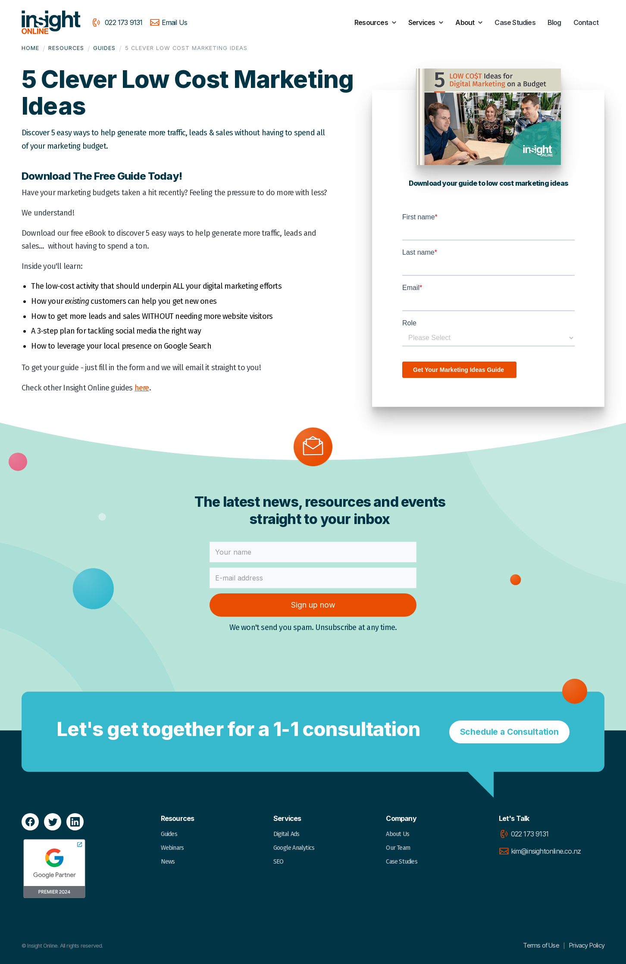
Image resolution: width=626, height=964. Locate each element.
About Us (397, 834)
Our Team (398, 848)
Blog (554, 22)
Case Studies (515, 22)
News (168, 861)
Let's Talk (514, 818)
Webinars (172, 848)
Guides (104, 48)
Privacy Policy (586, 945)
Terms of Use (543, 945)
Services (287, 818)
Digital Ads (286, 834)
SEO (278, 861)
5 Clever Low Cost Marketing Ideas (186, 48)
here (142, 388)
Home (30, 48)
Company (401, 818)
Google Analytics (293, 848)
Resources (66, 48)
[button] (376, 22)
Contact (585, 22)
